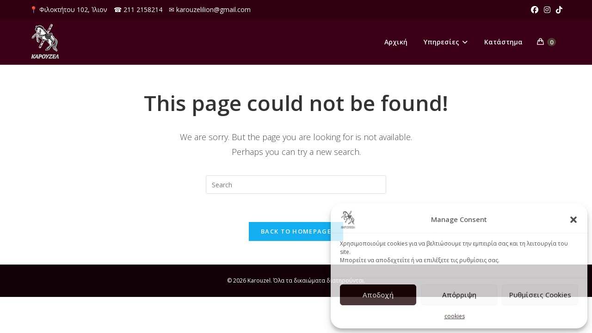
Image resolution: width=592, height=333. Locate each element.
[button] (573, 219)
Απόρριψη (459, 294)
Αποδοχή (378, 294)
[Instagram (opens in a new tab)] (547, 9)
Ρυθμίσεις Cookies (540, 294)
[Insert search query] (296, 184)
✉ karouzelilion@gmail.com (210, 9)
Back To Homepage (296, 231)
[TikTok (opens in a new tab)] (557, 9)
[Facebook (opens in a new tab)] (534, 9)
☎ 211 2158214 (138, 9)
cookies (454, 316)
